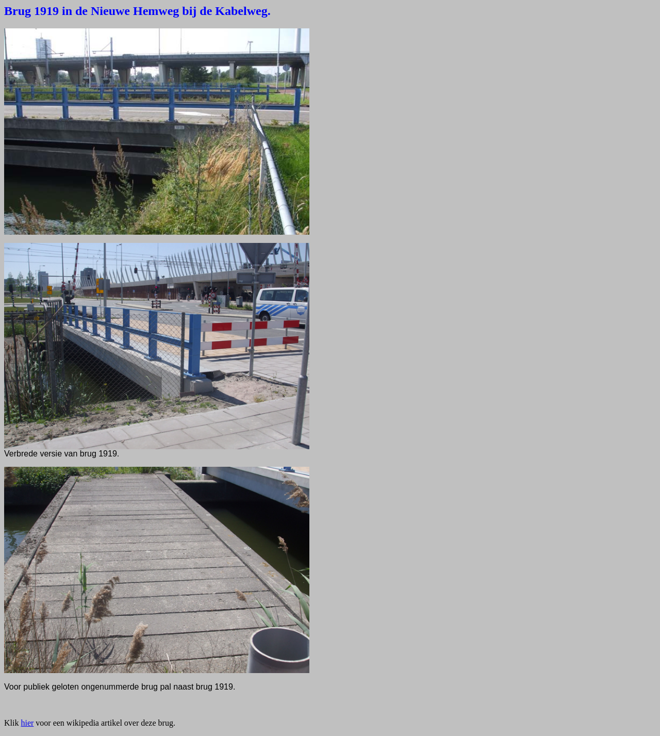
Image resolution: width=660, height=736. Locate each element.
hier (27, 722)
